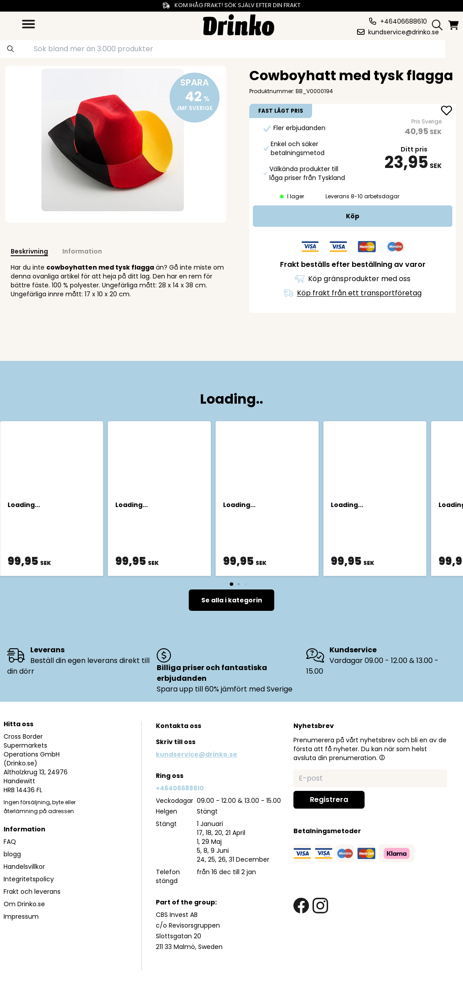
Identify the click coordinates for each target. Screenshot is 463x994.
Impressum (21, 916)
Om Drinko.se (24, 904)
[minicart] (454, 25)
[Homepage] (238, 23)
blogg (12, 854)
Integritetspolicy (29, 879)
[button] (382, 757)
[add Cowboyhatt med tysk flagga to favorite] (446, 111)
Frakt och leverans (32, 891)
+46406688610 (180, 788)
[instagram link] (320, 905)
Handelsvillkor (24, 866)
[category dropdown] (28, 24)
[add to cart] (352, 216)
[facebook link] (301, 905)
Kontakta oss (178, 725)
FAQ (10, 841)
